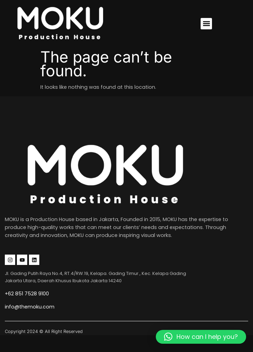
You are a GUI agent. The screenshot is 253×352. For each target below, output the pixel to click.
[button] (206, 23)
